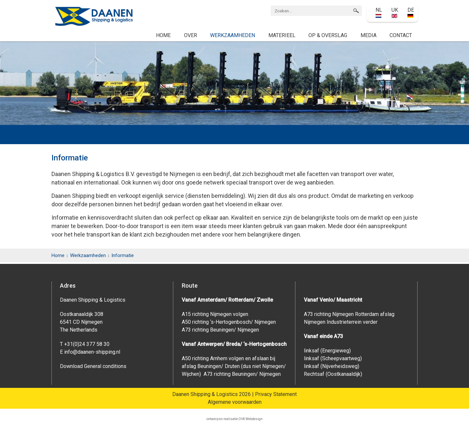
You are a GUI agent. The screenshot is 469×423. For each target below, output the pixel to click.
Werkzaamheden (232, 35)
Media (369, 35)
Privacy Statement (276, 394)
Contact (401, 35)
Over (190, 35)
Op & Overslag (327, 35)
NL (379, 12)
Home (163, 35)
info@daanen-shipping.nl (92, 352)
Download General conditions (93, 366)
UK (394, 12)
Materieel (281, 35)
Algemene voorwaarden (235, 402)
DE (410, 12)
